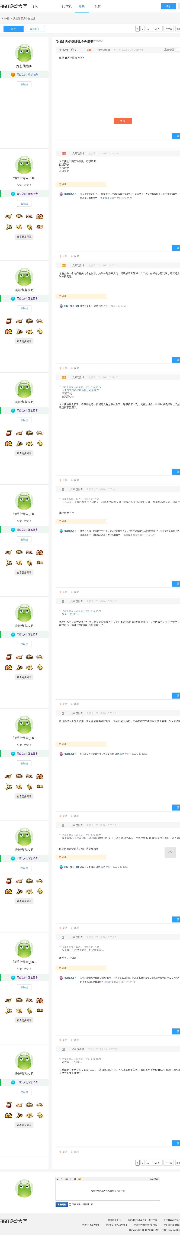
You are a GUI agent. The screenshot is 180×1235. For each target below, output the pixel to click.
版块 (82, 6)
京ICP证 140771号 (90, 1225)
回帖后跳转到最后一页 (81, 1204)
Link (66, 1179)
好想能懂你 (24, 66)
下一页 (168, 28)
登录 (168, 6)
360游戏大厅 (17, 1223)
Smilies (79, 1179)
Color (62, 1179)
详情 (102, 198)
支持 (65, 256)
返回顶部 (170, 852)
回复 (13, 28)
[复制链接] (98, 41)
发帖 (98, 6)
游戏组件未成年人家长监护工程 (142, 1220)
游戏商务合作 (114, 1220)
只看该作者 (104, 49)
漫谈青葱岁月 (70, 194)
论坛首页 (66, 6)
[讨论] (60, 41)
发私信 (24, 84)
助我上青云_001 (24, 178)
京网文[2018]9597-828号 (145, 1225)
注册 (123, 1191)
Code (75, 1179)
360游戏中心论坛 (20, 8)
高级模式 (154, 1179)
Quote (70, 1179)
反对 (76, 256)
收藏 (122, 120)
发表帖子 (35, 28)
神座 (6, 18)
